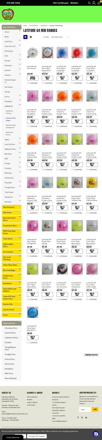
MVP (6, 159)
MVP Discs (9, 373)
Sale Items (7, 212)
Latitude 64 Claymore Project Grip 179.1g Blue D (47, 198)
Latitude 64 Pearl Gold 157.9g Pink (61, 241)
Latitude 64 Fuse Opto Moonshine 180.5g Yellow (32, 285)
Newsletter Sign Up (58, 410)
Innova (7, 97)
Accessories (8, 252)
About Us (55, 399)
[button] (96, 434)
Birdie (7, 37)
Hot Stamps (9, 87)
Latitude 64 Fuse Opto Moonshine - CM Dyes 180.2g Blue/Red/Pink (47, 68)
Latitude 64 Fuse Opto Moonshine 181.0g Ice (91, 241)
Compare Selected (91, 355)
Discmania (8, 65)
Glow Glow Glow (10, 265)
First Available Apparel (59, 421)
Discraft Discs (10, 333)
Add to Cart (47, 78)
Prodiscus (8, 168)
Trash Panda (9, 192)
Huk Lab (7, 92)
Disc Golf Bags (9, 270)
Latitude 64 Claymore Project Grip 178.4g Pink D (32, 198)
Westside (8, 202)
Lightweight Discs (8, 245)
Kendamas (7, 283)
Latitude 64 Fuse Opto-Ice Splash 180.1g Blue (61, 68)
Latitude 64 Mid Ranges (11, 119)
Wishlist (74, 3)
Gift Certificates (61, 3)
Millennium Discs (10, 149)
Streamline (8, 183)
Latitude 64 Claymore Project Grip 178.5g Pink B (47, 112)
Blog (53, 418)
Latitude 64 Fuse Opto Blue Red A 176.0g (31, 328)
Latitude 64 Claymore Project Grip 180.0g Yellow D (62, 198)
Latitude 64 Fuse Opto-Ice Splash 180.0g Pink (31, 112)
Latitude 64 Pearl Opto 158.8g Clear (76, 198)
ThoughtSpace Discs (10, 348)
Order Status (31, 405)
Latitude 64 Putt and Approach (11, 126)
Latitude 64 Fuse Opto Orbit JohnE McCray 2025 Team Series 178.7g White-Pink (92, 285)
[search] (86, 3)
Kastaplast (8, 101)
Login (29, 402)
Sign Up (35, 402)
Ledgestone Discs (8, 277)
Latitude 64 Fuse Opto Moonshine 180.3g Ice (46, 285)
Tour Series (7, 239)
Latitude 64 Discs (11, 338)
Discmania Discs (11, 328)
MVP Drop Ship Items (9, 232)
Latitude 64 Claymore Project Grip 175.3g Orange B (76, 112)
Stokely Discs (9, 178)
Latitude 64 (9, 106)
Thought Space (10, 187)
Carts (5, 315)
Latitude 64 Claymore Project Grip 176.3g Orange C (61, 112)
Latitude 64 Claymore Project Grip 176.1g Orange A (32, 155)
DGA (6, 56)
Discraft (7, 61)
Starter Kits (8, 304)
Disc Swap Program (58, 408)
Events (54, 405)
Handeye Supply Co (10, 81)
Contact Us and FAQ (58, 416)
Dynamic (8, 70)
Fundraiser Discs (10, 226)
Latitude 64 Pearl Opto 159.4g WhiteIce (46, 241)
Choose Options (32, 78)
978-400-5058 (13, 3)
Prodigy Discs (10, 354)
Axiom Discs (9, 364)
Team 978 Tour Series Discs (9, 297)
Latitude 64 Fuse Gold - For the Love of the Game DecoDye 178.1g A (62, 285)
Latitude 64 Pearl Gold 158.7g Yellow (91, 198)
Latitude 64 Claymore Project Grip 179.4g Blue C (91, 112)
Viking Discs (9, 197)
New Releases (8, 207)
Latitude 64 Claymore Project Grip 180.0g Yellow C (62, 155)
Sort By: (46, 37)
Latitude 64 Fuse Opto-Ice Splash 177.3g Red (76, 68)
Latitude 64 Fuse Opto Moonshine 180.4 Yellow (76, 241)
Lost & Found (8, 309)
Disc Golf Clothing (7, 258)
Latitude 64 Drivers (9, 133)
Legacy (7, 139)
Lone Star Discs (10, 144)
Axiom (7, 32)
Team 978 (55, 413)
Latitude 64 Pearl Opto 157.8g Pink (31, 241)
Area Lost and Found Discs (60, 397)
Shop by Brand (9, 323)
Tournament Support (59, 402)
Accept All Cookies (37, 436)
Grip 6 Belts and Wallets (9, 290)
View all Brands (11, 378)
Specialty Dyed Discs (9, 219)
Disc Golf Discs (9, 27)
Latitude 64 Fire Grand (31, 67)
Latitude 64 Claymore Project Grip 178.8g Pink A (47, 155)
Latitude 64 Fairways (9, 112)
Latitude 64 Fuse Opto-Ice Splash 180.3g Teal (91, 68)
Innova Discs (10, 359)
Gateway (8, 75)
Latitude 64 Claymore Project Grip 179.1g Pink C (91, 155)
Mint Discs (8, 154)
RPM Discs (8, 173)
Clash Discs (8, 41)
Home (25, 25)
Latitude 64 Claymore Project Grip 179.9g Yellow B (77, 155)
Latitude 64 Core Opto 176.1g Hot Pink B (76, 285)
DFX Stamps (9, 51)
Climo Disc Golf (10, 46)
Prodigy (7, 163)
